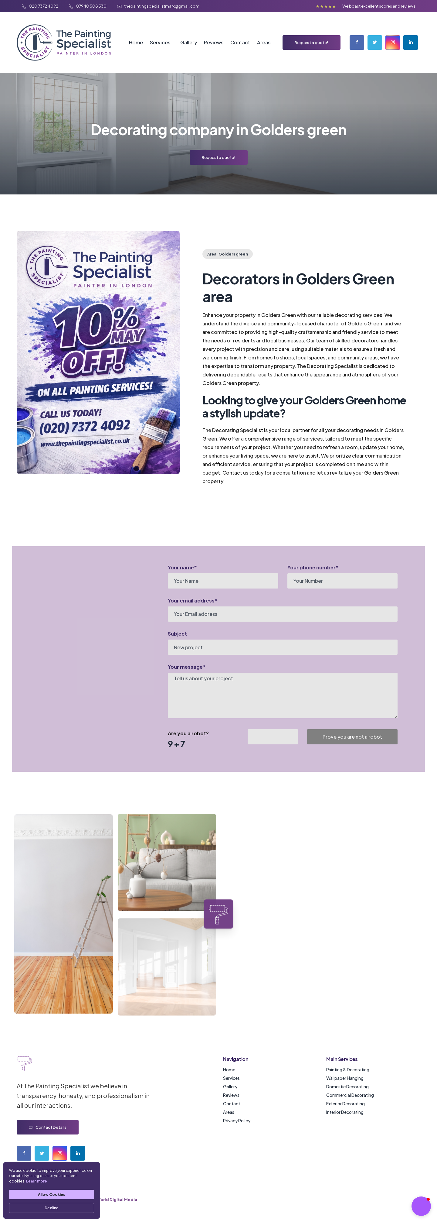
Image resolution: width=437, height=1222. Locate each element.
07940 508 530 (88, 6)
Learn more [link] (36, 1181)
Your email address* (193, 600)
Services (160, 42)
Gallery (188, 42)
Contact (240, 42)
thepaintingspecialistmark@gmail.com (158, 6)
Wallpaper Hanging (345, 1078)
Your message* (187, 667)
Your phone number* (313, 567)
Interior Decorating (345, 1112)
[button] (421, 1206)
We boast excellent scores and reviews (378, 6)
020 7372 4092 (40, 6)
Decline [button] (52, 1208)
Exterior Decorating (345, 1103)
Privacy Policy (236, 1120)
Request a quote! (311, 42)
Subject (177, 634)
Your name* (182, 567)
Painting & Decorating (347, 1069)
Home (136, 42)
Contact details (47, 1127)
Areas (263, 42)
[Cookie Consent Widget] (51, 1190)
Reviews (213, 42)
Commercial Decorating (350, 1095)
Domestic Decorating (347, 1086)
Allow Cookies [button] (51, 1194)
